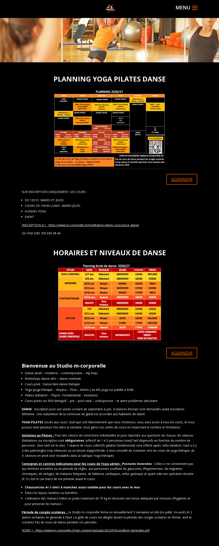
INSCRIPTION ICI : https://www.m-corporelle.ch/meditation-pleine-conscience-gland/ (80, 225)
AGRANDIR (181, 179)
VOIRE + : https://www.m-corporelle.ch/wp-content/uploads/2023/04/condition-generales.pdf (85, 530)
